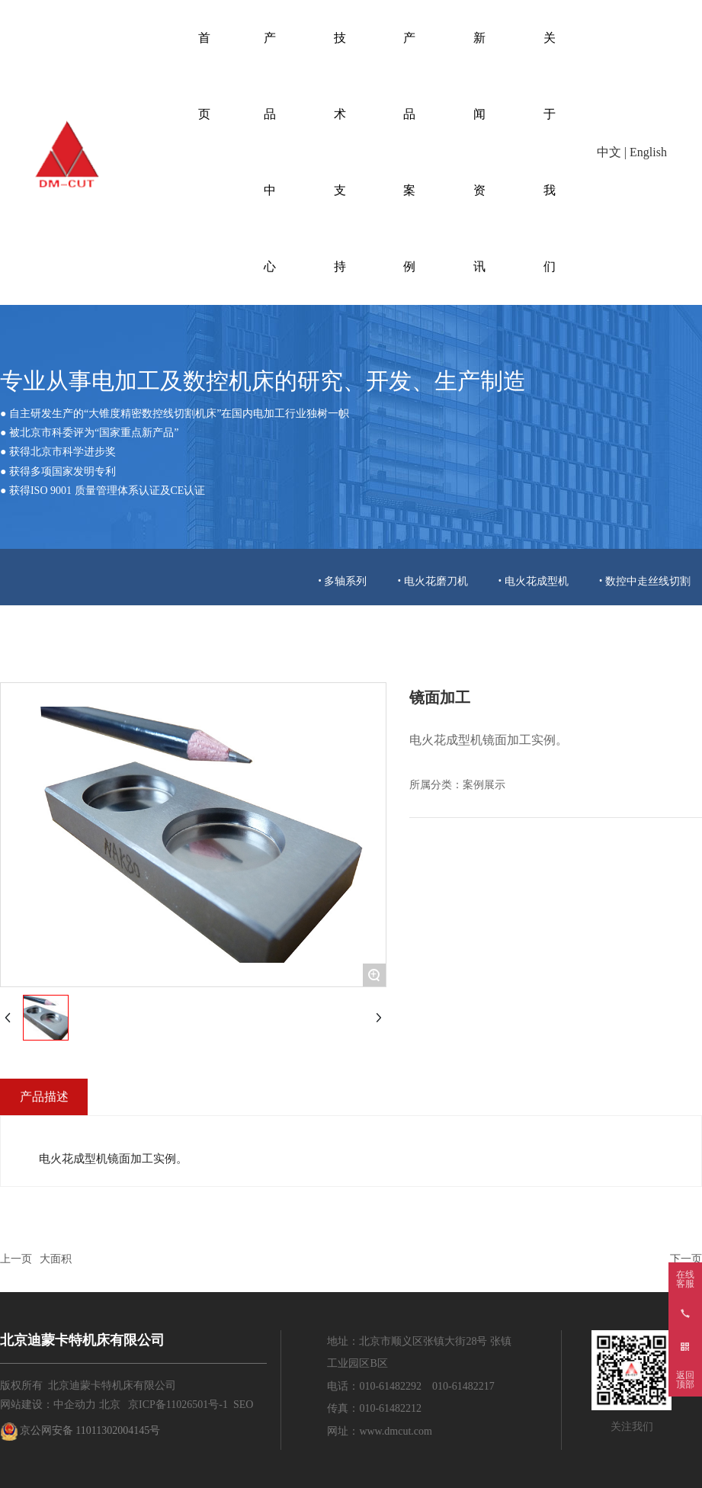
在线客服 (685, 1279)
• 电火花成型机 (533, 581)
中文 (609, 152)
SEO (243, 1404)
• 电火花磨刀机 (432, 581)
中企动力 (74, 1404)
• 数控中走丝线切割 (645, 581)
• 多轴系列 (342, 581)
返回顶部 (685, 1380)
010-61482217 (463, 1386)
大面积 (56, 1258)
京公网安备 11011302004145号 (90, 1430)
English (648, 152)
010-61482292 (390, 1386)
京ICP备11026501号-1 (178, 1404)
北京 (109, 1404)
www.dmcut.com (395, 1431)
